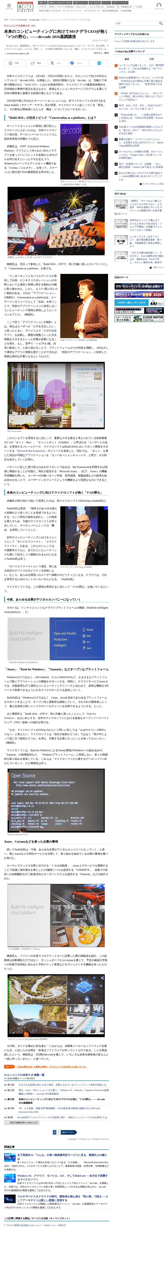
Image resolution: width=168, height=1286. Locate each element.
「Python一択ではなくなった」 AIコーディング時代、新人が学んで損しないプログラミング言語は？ (141, 96)
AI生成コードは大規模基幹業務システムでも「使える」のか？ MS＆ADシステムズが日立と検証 (141, 130)
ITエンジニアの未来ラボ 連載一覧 (24, 1075)
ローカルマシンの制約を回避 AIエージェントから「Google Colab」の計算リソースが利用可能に (141, 154)
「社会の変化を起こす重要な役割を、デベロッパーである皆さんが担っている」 (51, 1067)
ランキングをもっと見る (153, 184)
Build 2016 (31, 84)
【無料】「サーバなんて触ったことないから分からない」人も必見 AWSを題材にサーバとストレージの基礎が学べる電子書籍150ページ (138, 207)
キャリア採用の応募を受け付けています (135, 41)
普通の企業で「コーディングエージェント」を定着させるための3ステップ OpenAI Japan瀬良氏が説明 (141, 142)
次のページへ (68, 1132)
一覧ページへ (158, 267)
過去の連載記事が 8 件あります (24, 1122)
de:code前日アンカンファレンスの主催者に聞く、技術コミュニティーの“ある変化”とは (62, 1117)
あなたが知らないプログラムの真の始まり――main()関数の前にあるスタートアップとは (141, 176)
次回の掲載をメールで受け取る (21, 1078)
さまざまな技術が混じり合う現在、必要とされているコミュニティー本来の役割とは (62, 1085)
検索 (161, 23)
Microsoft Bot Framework (31, 450)
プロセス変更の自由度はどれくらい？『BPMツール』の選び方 (36, 1225)
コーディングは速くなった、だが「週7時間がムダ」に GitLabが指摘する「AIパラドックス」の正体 (141, 68)
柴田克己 (98, 53)
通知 (39, 63)
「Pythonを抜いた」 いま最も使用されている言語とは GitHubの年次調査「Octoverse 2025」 (141, 117)
